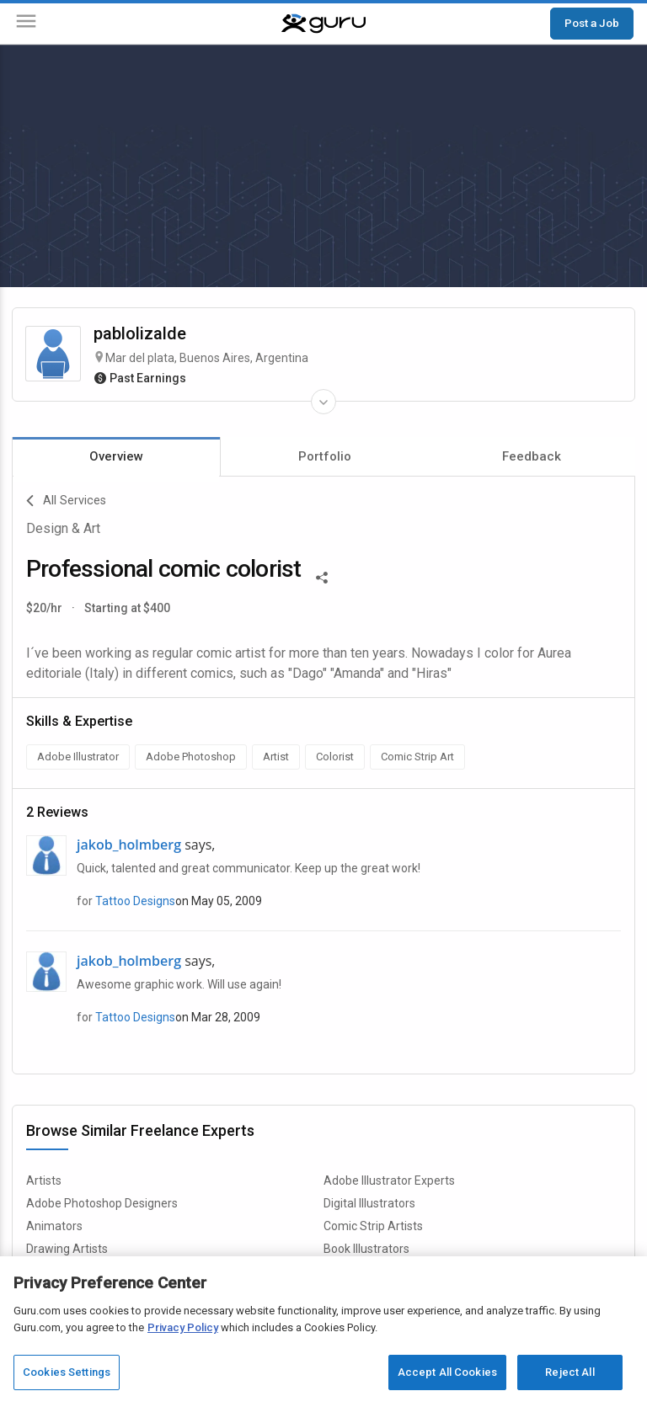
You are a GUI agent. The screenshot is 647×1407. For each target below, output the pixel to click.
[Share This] (322, 575)
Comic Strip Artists (373, 1226)
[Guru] (323, 23)
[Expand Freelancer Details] (323, 401)
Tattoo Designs (135, 901)
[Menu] (26, 24)
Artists (43, 1180)
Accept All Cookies (447, 1372)
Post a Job (591, 22)
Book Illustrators (366, 1248)
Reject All (569, 1372)
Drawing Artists (67, 1248)
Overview (116, 456)
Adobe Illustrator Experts (389, 1180)
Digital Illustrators (369, 1203)
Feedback (531, 456)
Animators (54, 1226)
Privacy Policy (182, 1327)
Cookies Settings (66, 1372)
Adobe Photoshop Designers (102, 1203)
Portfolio (324, 456)
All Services (66, 501)
